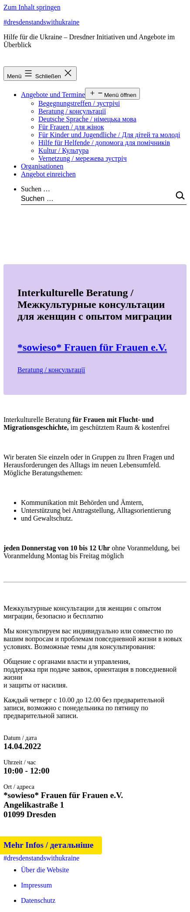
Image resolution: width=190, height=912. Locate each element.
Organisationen (42, 166)
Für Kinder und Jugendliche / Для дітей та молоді (109, 134)
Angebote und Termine (53, 94)
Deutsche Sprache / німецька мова (87, 119)
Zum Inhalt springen (32, 7)
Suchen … (35, 189)
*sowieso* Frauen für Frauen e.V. (92, 347)
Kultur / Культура (63, 150)
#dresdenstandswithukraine (41, 22)
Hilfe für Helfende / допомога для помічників (104, 142)
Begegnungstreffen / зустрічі (79, 103)
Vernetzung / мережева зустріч (82, 158)
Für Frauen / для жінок (71, 127)
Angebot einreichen (48, 174)
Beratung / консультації (72, 111)
